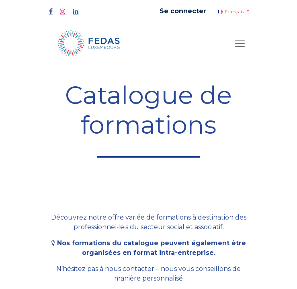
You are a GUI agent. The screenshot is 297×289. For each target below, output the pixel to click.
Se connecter (183, 11)
